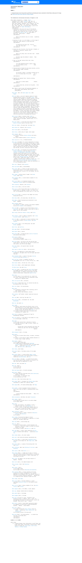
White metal (14, 334)
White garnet (14, 231)
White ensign (14, 212)
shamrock (24, 14)
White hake (14, 246)
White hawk (14, 249)
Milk (30, 297)
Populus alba (31, 381)
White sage (14, 430)
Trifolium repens (30, 14)
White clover (14, 168)
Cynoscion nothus (22, 482)
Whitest (25, 21)
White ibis (14, 269)
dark (25, 32)
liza (29, 356)
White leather (15, 294)
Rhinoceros (24, 413)
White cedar (14, 149)
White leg (14, 297)
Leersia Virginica (33, 233)
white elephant (20, 205)
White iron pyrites (16, 280)
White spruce (14, 450)
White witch (14, 503)
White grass (14, 233)
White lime (14, 314)
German (21, 175)
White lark (14, 286)
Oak (25, 363)
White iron (14, 275)
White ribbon (14, 417)
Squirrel (15, 247)
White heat (14, 251)
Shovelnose (27, 464)
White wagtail (15, 488)
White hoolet (14, 262)
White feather (15, 215)
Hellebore (25, 257)
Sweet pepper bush (26, 92)
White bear (14, 125)
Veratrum (34, 256)
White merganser (15, 332)
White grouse (14, 237)
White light (14, 305)
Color (32, 309)
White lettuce (15, 299)
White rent (14, 403)
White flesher (15, 223)
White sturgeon (15, 464)
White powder (14, 388)
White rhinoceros (15, 411)
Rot (34, 428)
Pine (30, 379)
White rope (14, 421)
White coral (14, 181)
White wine (14, 497)
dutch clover (20, 14)
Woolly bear (22, 346)
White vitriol (15, 485)
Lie (22, 303)
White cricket (15, 186)
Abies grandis (28, 220)
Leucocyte (29, 127)
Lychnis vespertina (31, 137)
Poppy (35, 384)
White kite (21, 249)
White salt (14, 437)
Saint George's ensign (25, 212)
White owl (14, 365)
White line (14, 317)
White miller (14, 341)
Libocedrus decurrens (23, 156)
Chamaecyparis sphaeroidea (24, 152)
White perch (14, 372)
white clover (15, 14)
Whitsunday (27, 26)
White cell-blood (15, 166)
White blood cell (15, 127)
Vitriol (21, 486)
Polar (34, 125)
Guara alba (31, 269)
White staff (14, 458)
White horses (14, 265)
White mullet (14, 354)
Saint (34, 212)
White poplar (14, 381)
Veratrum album (17, 257)
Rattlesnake (15, 300)
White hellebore (15, 256)
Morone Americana (34, 373)
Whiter (29, 20)
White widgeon (15, 495)
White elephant (15, 203)
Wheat (23, 26)
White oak (14, 363)
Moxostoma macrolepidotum (30, 469)
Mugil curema (32, 354)
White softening (15, 447)
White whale (14, 493)
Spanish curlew (33, 272)
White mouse (14, 351)
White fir (14, 219)
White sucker (14, 467)
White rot (28, 428)
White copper (14, 174)
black (22, 32)
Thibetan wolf (18, 511)
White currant (15, 194)
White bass (14, 121)
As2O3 (31, 116)
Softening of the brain (29, 447)
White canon (14, 139)
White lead (14, 288)
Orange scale (31, 440)
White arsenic (15, 116)
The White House (15, 267)
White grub (14, 241)
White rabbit (14, 399)
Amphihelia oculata (18, 182)
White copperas (15, 177)
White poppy (14, 384)
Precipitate (32, 397)
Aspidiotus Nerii (32, 439)
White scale (14, 439)
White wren (14, 514)
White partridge (15, 370)
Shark (17, 445)
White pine (14, 379)
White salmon (14, 435)
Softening (15, 448)
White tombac (14, 478)
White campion (15, 134)
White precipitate (16, 397)
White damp (14, 200)
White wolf (14, 507)
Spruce (24, 450)
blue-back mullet (22, 356)
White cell (14, 164)
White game (14, 229)
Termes (32, 97)
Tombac (21, 478)
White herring (15, 259)
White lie (14, 303)
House (25, 267)
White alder (14, 92)
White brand (14, 129)
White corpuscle (15, 184)
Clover (17, 172)
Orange (14, 441)
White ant (14, 96)
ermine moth (27, 345)
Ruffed (14, 224)
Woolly (29, 346)
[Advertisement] (41, 537)
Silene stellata (27, 135)
